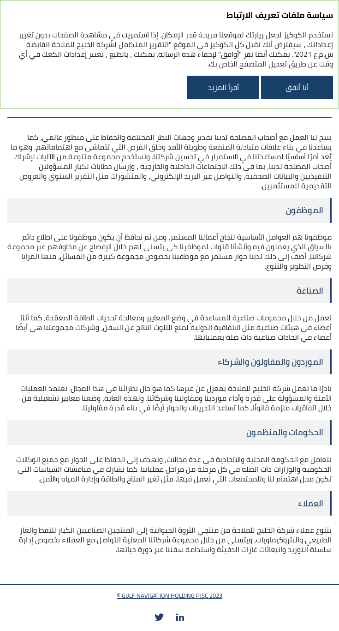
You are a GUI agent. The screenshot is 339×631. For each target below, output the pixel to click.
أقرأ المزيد (223, 87)
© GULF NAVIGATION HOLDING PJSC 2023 (169, 595)
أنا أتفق (297, 87)
